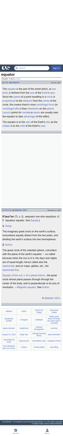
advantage (29, 116)
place (5, 82)
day (48, 122)
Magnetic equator (26, 287)
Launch (6, 112)
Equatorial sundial (9, 320)
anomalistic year (39, 341)
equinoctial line (10, 270)
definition (6, 210)
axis (32, 92)
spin (52, 92)
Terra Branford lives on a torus (9, 347)
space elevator (9, 328)
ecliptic (6, 126)
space (36, 112)
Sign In (56, 68)
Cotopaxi (24, 320)
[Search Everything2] (31, 68)
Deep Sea (24, 334)
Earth (45, 92)
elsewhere (33, 108)
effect (17, 108)
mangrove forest (54, 341)
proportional (9, 100)
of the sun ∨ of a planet (24, 275)
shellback (39, 320)
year (43, 126)
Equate (35, 220)
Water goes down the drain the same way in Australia (54, 319)
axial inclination (54, 334)
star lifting (54, 347)
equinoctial (8, 266)
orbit (22, 126)
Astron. (9, 244)
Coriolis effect (39, 347)
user (17, 79)
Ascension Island (54, 311)
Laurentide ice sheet (9, 341)
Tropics (24, 347)
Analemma (24, 328)
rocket (25, 112)
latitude (9, 311)
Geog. (8, 226)
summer (54, 328)
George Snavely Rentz (39, 334)
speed (16, 96)
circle (50, 96)
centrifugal (8, 108)
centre (46, 100)
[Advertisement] (31, 32)
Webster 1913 (21, 210)
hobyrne (15, 82)
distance (27, 100)
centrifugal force (45, 104)
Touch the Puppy (39, 311)
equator (11, 89)
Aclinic (45, 287)
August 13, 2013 (9, 334)
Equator (6, 275)
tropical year (24, 341)
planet (50, 108)
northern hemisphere (39, 328)
